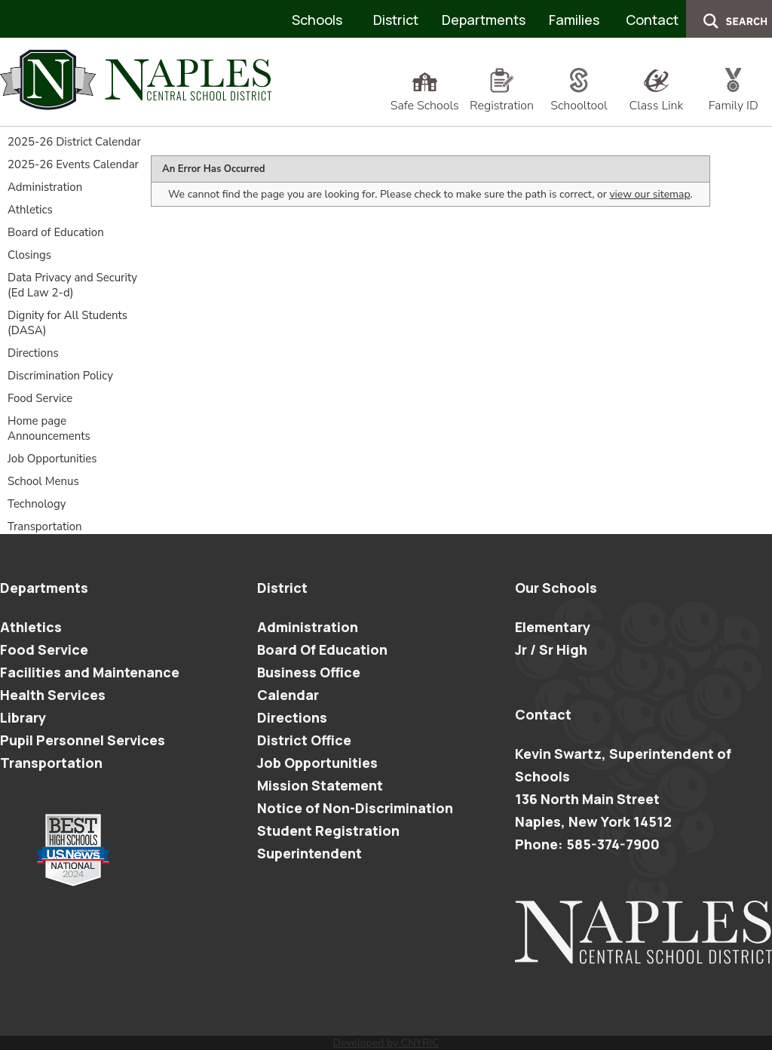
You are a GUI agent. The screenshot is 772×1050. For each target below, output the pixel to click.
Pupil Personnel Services (82, 740)
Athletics (30, 209)
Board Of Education (322, 649)
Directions (33, 353)
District (395, 20)
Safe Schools (425, 97)
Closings (29, 254)
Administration (45, 187)
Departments (483, 20)
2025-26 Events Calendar (73, 164)
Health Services (53, 695)
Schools (317, 20)
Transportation (45, 526)
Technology (37, 503)
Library (23, 717)
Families (574, 20)
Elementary (552, 627)
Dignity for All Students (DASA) (67, 323)
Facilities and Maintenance (89, 672)
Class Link (656, 97)
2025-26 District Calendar (74, 141)
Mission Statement (320, 785)
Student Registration (328, 830)
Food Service (40, 398)
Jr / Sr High (551, 649)
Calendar (288, 695)
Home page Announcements (49, 428)
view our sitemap (649, 194)
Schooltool (578, 97)
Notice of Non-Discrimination (355, 808)
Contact (652, 20)
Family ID (733, 97)
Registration (502, 97)
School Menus (43, 481)
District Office (304, 740)
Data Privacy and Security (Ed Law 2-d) (72, 285)
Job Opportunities (52, 458)
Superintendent (309, 853)
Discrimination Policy (60, 375)
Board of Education (56, 232)
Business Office (308, 672)
